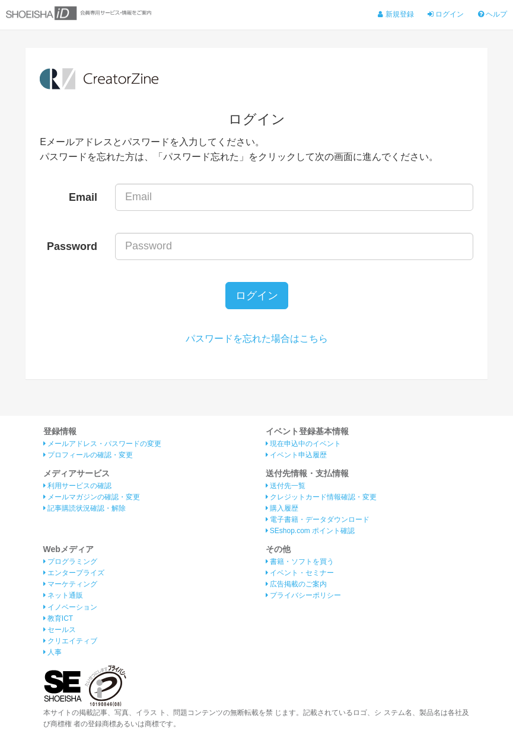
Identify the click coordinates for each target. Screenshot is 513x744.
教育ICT (58, 618)
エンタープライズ (73, 573)
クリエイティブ (70, 641)
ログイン (446, 14)
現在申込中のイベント (303, 444)
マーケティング (70, 584)
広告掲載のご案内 (296, 584)
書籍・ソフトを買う (300, 561)
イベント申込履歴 (296, 455)
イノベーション (70, 607)
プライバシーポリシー (303, 595)
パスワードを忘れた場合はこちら (257, 338)
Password (72, 246)
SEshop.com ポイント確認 (310, 531)
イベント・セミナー (300, 573)
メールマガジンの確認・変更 (91, 497)
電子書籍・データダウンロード (317, 519)
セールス (59, 630)
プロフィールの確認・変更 (88, 455)
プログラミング (70, 561)
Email (83, 197)
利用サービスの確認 (77, 486)
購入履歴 (282, 508)
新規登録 (395, 14)
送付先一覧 (285, 486)
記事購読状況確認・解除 (84, 508)
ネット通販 (63, 595)
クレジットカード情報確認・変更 (321, 497)
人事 (52, 652)
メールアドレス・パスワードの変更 (102, 444)
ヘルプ (492, 14)
